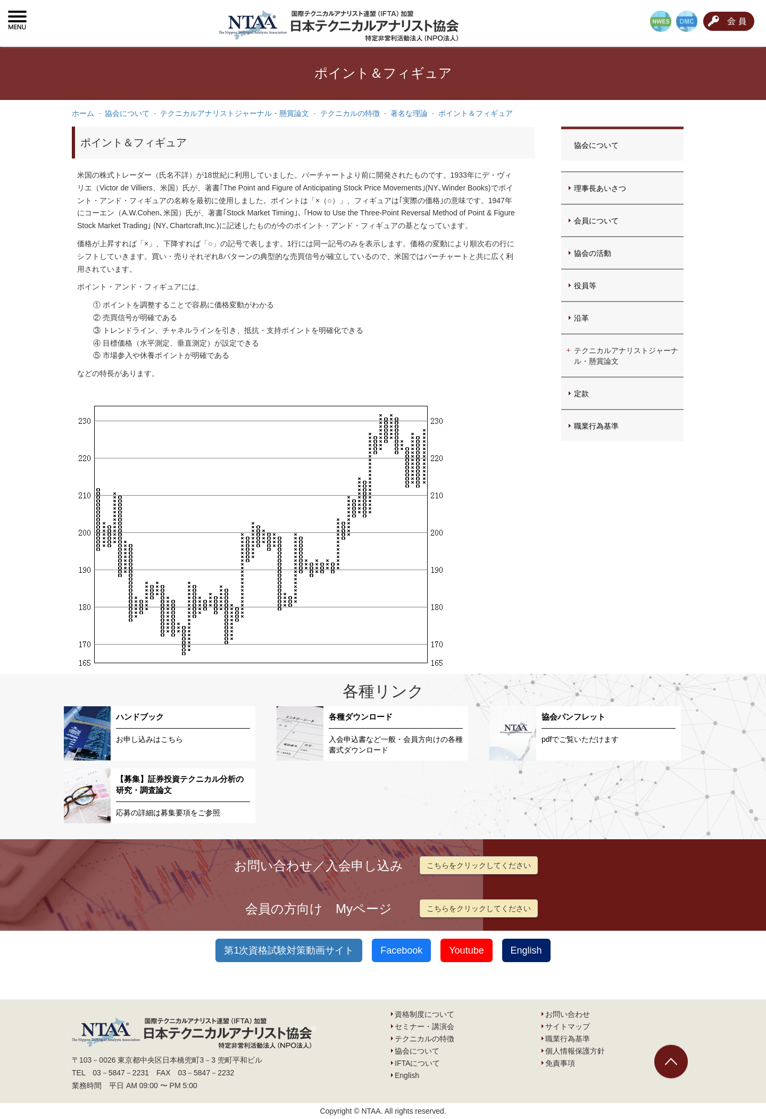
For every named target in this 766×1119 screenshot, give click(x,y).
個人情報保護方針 (575, 1051)
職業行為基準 (596, 426)
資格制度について (424, 1014)
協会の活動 (592, 253)
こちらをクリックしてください (479, 865)
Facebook (401, 950)
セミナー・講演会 (424, 1026)
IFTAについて (417, 1063)
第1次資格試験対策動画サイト (289, 950)
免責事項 (560, 1063)
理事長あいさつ (600, 188)
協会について (596, 145)
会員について (596, 220)
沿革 (581, 318)
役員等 (585, 285)
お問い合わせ (567, 1014)
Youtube (466, 950)
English (526, 950)
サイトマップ (567, 1026)
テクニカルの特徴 (424, 1038)
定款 (581, 393)
